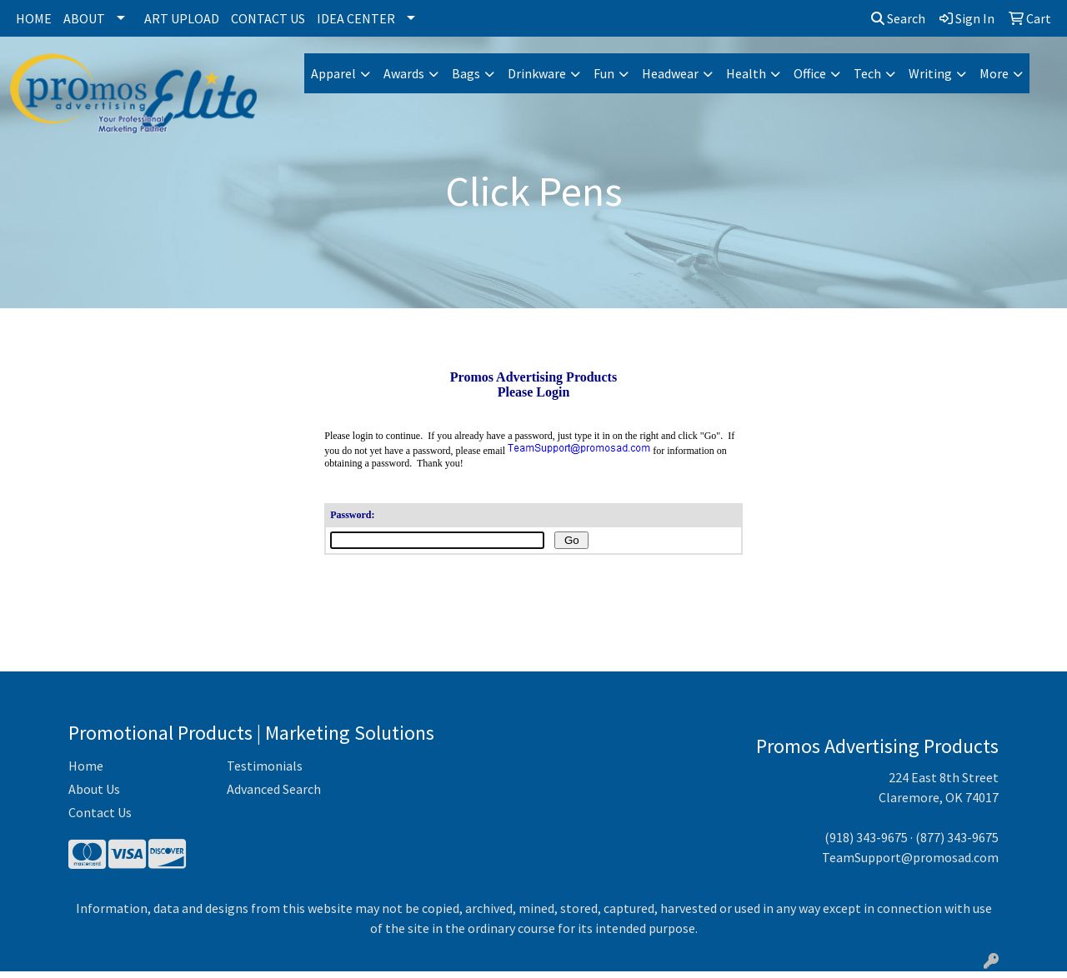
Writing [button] (930, 73)
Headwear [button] (670, 73)
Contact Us (268, 18)
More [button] (994, 73)
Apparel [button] (333, 73)
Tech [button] (867, 73)
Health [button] (746, 73)
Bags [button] (466, 73)
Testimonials (265, 772)
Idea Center (356, 18)
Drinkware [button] (537, 73)
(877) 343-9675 (957, 844)
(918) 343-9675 (866, 844)
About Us (94, 795)
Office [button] (810, 73)
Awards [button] (403, 73)
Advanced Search (274, 795)
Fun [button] (604, 73)
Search (898, 18)
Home (34, 18)
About (84, 18)
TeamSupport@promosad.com (910, 864)
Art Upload (181, 18)
